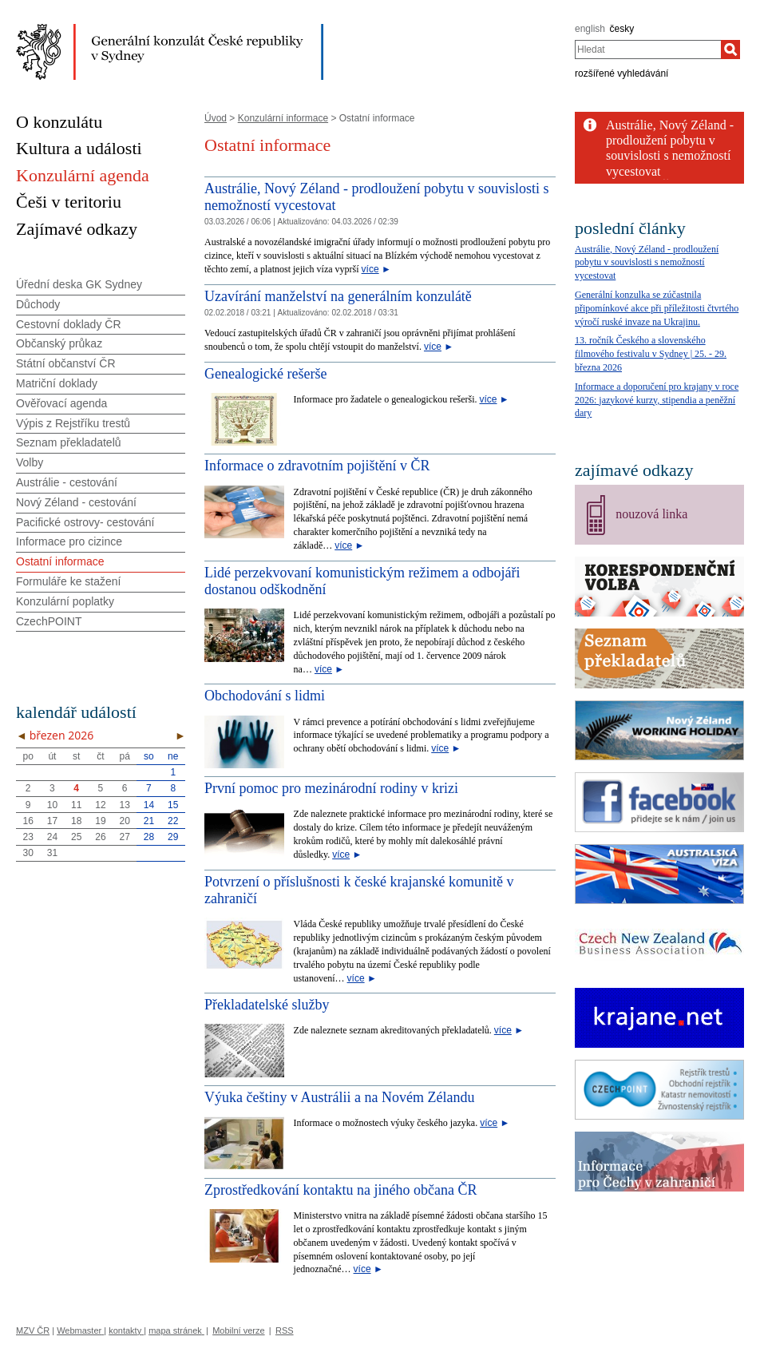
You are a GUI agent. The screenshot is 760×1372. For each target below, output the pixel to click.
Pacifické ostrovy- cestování (85, 522)
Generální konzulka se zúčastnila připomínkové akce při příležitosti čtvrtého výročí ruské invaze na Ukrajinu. (656, 308)
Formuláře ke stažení (68, 581)
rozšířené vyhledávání (621, 73)
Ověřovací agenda (61, 403)
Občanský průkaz (59, 343)
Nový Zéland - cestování (76, 502)
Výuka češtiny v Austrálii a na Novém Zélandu (339, 1097)
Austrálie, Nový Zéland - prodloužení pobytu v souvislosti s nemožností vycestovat (646, 263)
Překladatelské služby (266, 1005)
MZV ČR (32, 1330)
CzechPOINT (48, 621)
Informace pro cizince (69, 541)
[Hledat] (730, 49)
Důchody (38, 304)
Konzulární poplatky (65, 601)
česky (622, 28)
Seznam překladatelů (68, 442)
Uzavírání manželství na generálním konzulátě (338, 296)
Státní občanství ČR (66, 363)
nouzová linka (651, 514)
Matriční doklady (56, 383)
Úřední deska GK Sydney (79, 284)
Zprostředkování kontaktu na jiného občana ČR (340, 1190)
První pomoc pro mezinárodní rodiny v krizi (331, 788)
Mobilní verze (238, 1330)
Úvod (215, 118)
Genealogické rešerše (265, 374)
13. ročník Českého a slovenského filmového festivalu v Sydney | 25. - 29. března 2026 (650, 354)
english (590, 28)
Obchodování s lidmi (264, 696)
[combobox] (648, 49)
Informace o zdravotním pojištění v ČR (316, 466)
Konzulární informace (283, 118)
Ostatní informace (60, 561)
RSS (284, 1330)
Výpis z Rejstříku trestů (73, 423)
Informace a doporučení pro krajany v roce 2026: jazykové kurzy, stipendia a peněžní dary (656, 400)
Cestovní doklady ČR (68, 324)
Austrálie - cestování (66, 482)
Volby (29, 462)
